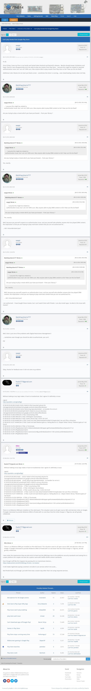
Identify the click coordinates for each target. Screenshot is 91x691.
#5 (87, 252)
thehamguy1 (42, 634)
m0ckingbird (66, 688)
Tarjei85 (76, 641)
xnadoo (76, 598)
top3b (42, 628)
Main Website (21, 16)
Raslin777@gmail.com (24, 382)
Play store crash (12, 653)
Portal (62, 16)
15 (53, 634)
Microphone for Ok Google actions (18, 598)
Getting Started (38, 16)
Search (69, 16)
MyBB (11, 688)
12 (53, 610)
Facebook (68, 673)
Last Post (70, 598)
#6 (87, 328)
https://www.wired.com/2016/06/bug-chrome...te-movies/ (21, 563)
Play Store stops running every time (18, 634)
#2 (87, 96)
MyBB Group (24, 688)
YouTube (68, 677)
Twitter (67, 675)
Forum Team (81, 681)
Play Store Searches (13, 647)
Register (13, 20)
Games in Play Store (13, 628)
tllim (75, 605)
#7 (87, 364)
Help (75, 16)
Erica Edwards (42, 604)
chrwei (42, 616)
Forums (79, 673)
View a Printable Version (9, 658)
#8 (87, 391)
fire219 (87, 688)
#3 (87, 137)
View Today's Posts (17, 23)
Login (4, 20)
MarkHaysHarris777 (23, 85)
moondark (42, 598)
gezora (75, 611)
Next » (14, 34)
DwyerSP (42, 640)
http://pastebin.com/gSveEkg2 (12, 402)
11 (53, 598)
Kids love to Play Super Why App (17, 604)
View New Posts (6, 23)
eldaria (75, 617)
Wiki (47, 16)
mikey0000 (42, 610)
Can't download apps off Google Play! (19, 622)
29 (53, 616)
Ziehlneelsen (77, 654)
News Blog (54, 16)
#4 (87, 186)
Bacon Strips (42, 622)
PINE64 (5, 29)
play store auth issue (14, 616)
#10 (87, 537)
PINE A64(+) (12, 29)
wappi (18, 45)
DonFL (75, 623)
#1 (87, 57)
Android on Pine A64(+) (24, 29)
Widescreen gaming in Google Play (18, 640)
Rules (29, 16)
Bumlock (42, 653)
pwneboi (42, 647)
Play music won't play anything (17, 610)
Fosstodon (68, 679)
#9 (87, 458)
